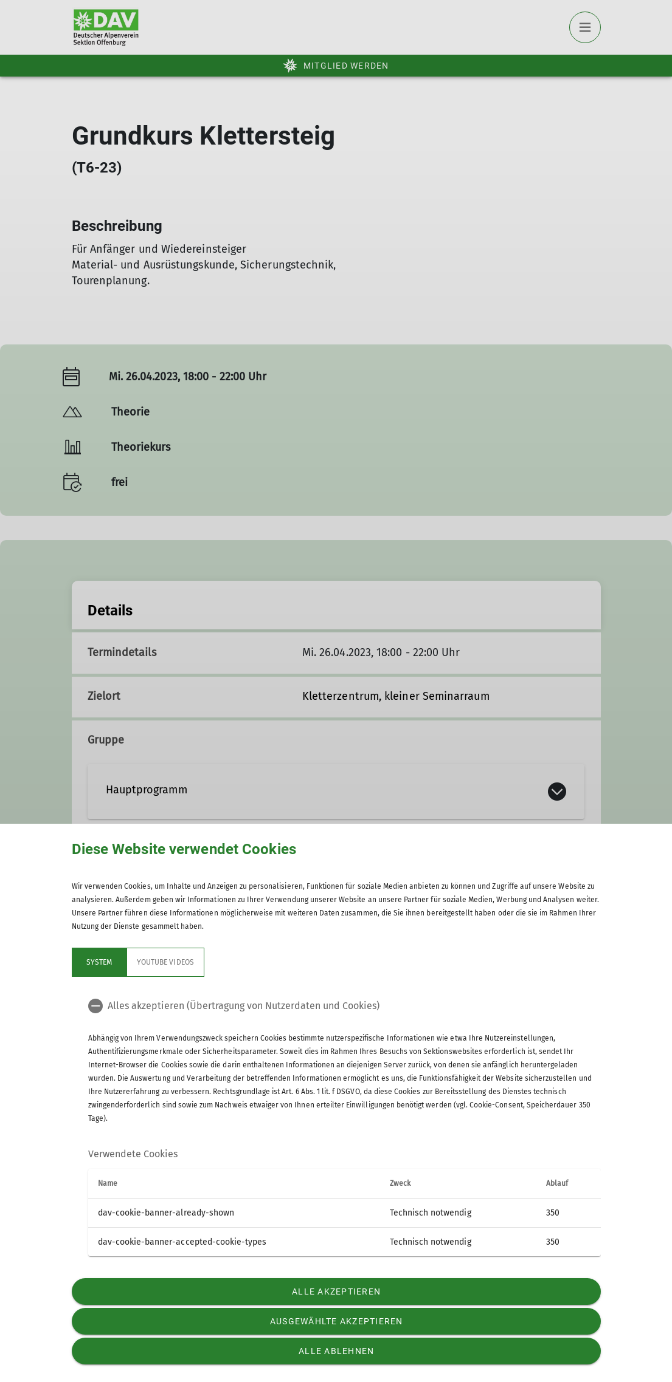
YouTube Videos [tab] (165, 962)
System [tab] (98, 962)
